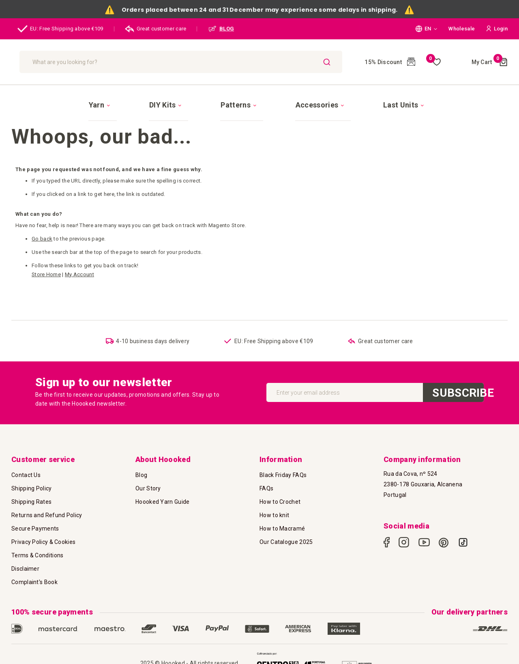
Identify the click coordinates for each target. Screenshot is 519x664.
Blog (141, 475)
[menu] (259, 97)
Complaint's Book (34, 582)
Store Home (46, 260)
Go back (42, 224)
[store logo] (64, 62)
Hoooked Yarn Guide (162, 502)
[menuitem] (146, 97)
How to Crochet (280, 502)
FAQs (266, 488)
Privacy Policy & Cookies (43, 542)
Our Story (148, 488)
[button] (426, 29)
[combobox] (232, 62)
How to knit (274, 515)
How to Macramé (282, 528)
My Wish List (433, 62)
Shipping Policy (31, 488)
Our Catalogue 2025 (286, 542)
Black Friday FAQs (283, 475)
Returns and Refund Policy (46, 515)
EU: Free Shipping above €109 (60, 28)
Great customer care (156, 28)
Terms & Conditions (37, 555)
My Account (79, 260)
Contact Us (26, 475)
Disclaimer (25, 568)
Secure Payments (35, 528)
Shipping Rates (31, 502)
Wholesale (461, 29)
